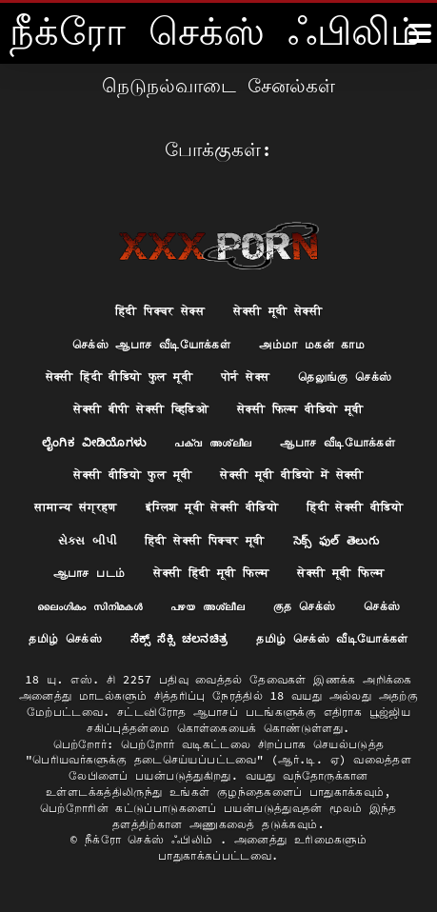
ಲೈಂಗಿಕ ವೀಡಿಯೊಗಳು (94, 442)
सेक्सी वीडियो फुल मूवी (132, 474)
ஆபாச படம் (89, 572)
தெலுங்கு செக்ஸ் (344, 376)
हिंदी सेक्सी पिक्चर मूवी (205, 540)
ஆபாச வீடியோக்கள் (337, 442)
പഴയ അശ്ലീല (207, 606)
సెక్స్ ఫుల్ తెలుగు (336, 540)
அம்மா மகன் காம (312, 344)
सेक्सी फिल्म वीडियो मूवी (300, 409)
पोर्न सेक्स (245, 376)
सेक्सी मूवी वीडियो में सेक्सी (291, 474)
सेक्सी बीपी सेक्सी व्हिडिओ (141, 409)
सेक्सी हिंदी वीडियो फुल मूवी (119, 376)
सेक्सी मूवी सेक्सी (277, 311)
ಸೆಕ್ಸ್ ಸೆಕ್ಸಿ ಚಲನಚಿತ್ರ (179, 638)
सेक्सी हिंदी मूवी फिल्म (210, 572)
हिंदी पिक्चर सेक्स (160, 311)
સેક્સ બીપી (87, 540)
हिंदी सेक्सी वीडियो (355, 507)
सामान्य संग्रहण (75, 507)
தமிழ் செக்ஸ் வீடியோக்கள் (331, 638)
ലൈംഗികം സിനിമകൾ (89, 606)
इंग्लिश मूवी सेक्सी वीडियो (212, 507)
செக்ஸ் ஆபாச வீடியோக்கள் (151, 344)
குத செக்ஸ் (304, 606)
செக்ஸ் (382, 606)
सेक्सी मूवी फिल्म (340, 572)
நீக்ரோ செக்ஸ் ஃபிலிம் (152, 839)
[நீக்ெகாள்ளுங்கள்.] (419, 33)
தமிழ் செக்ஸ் (65, 638)
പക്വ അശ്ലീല (212, 442)
